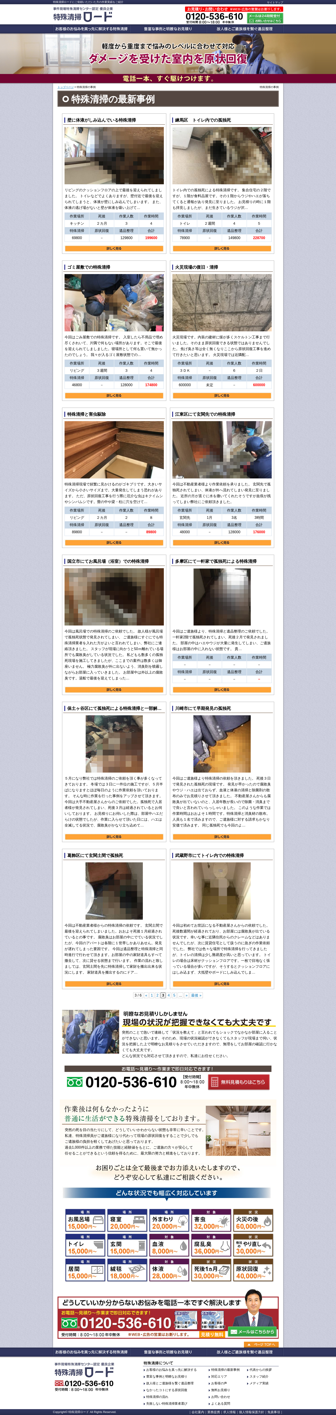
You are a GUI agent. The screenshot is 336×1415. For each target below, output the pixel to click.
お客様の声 (219, 1383)
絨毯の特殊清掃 (127, 1270)
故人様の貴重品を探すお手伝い (245, 28)
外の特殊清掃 (169, 1220)
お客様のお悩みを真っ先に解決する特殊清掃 (91, 28)
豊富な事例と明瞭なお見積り (168, 28)
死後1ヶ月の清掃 (211, 1270)
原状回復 (253, 1270)
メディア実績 (259, 1383)
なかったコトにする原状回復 (166, 1390)
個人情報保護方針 (251, 1412)
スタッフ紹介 (259, 1376)
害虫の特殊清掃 (211, 1220)
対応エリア (219, 1376)
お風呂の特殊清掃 (85, 1220)
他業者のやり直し (253, 1245)
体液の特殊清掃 (169, 1270)
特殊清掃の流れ (157, 1397)
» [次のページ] (186, 995)
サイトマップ (275, 2)
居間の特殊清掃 (85, 1270)
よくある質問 (220, 1403)
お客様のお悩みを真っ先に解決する (171, 1369)
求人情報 (229, 1412)
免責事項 (273, 1412)
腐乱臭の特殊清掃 (211, 1245)
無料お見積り (220, 1390)
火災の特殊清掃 (253, 1220)
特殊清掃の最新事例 (225, 1369)
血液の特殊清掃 (169, 1245)
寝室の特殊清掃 (127, 1220)
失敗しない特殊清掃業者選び (166, 1403)
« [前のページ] (146, 995)
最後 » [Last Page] (196, 995)
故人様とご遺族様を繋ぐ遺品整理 (170, 1383)
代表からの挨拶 (261, 1369)
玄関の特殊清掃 (127, 1245)
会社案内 (198, 1412)
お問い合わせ (220, 1397)
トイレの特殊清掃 (85, 1245)
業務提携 (213, 1412)
